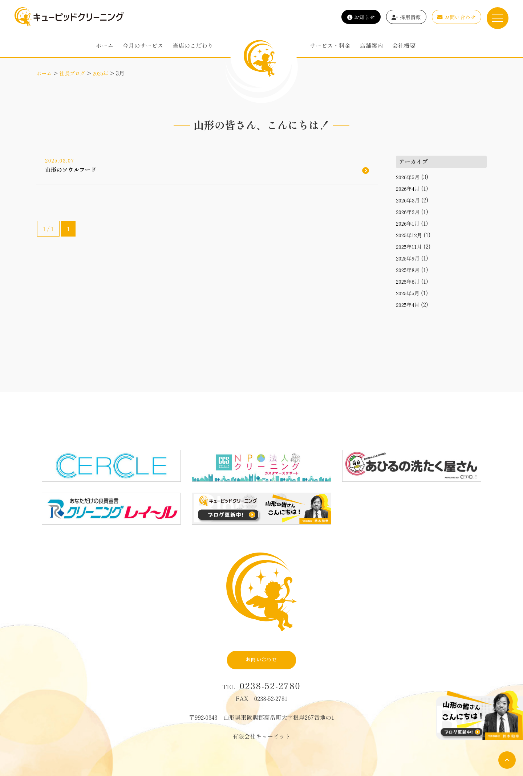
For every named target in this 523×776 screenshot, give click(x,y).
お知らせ (361, 17)
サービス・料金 (330, 45)
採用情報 (406, 17)
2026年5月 (409, 176)
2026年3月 (409, 200)
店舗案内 (371, 45)
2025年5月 (409, 292)
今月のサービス (143, 45)
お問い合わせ (456, 17)
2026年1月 (409, 223)
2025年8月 (409, 269)
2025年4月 (409, 304)
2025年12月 (410, 234)
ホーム (104, 45)
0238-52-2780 (270, 660)
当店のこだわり (193, 45)
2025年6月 (409, 281)
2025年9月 (409, 258)
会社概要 (403, 45)
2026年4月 (409, 188)
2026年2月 (409, 211)
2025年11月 (410, 246)
